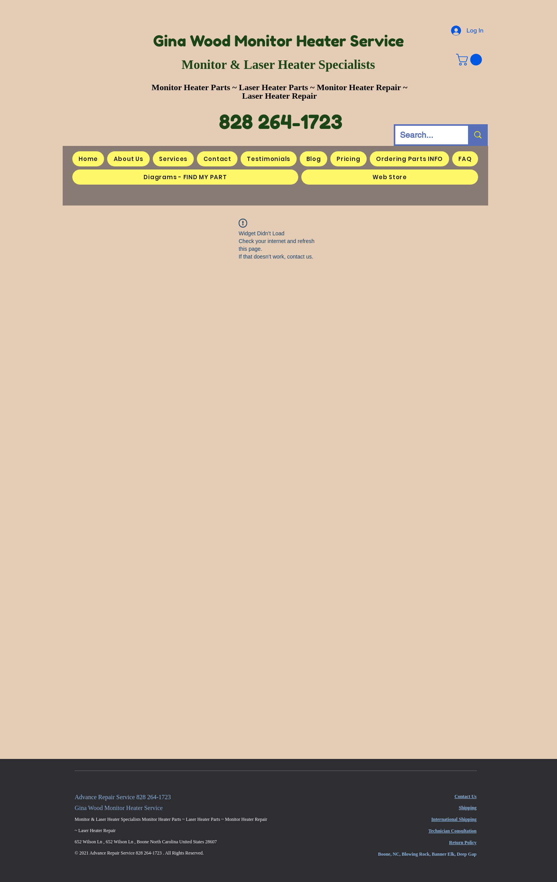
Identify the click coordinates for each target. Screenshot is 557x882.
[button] (470, 59)
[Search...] (426, 135)
